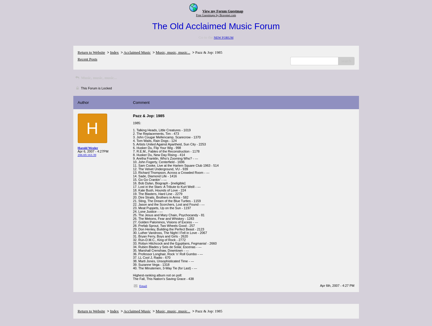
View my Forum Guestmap (222, 11)
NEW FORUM (224, 37)
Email (143, 286)
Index (114, 52)
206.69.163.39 (87, 155)
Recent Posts (87, 59)
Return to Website (91, 52)
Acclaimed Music (137, 52)
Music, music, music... (173, 52)
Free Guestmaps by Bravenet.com (216, 15)
